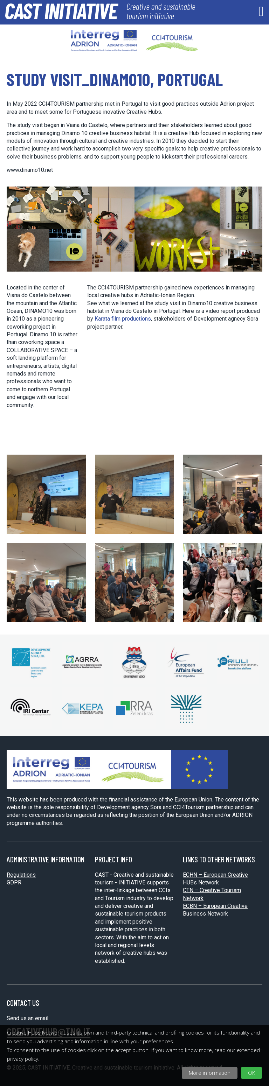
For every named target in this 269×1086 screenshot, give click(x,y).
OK (251, 1072)
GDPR (14, 882)
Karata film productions (123, 318)
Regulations (21, 874)
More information (209, 1072)
